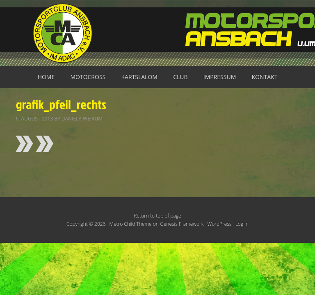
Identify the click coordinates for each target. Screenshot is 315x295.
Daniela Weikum (82, 118)
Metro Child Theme (131, 223)
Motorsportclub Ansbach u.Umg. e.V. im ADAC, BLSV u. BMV (157, 33)
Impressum (219, 77)
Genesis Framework (181, 223)
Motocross (87, 77)
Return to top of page (157, 215)
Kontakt (265, 77)
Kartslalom (139, 77)
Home (46, 77)
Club (180, 77)
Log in (242, 223)
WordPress (220, 223)
